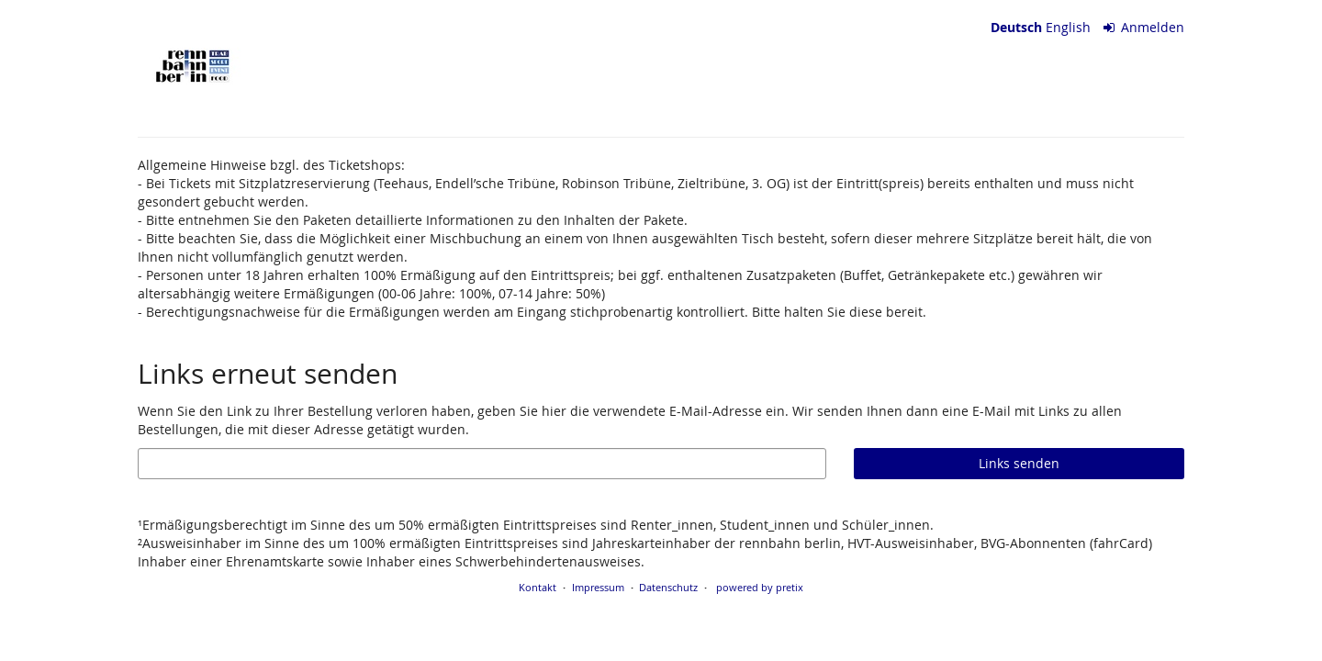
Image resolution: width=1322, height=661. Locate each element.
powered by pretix (759, 587)
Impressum (598, 587)
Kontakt (537, 587)
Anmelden (1144, 27)
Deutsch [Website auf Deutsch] (1016, 27)
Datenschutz (668, 587)
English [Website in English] (1068, 27)
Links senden (1019, 463)
